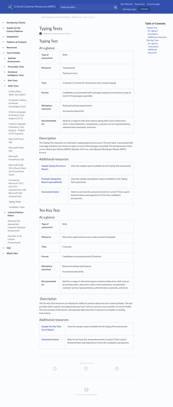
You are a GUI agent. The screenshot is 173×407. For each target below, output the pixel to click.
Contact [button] (144, 9)
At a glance (153, 31)
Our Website (127, 4)
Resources (11, 47)
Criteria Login (153, 4)
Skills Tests (13, 86)
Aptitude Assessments (14, 60)
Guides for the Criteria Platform (14, 30)
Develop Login (129, 9)
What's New (12, 253)
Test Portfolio (13, 53)
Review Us (140, 4)
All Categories (48, 17)
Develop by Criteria (15, 22)
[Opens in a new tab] (86, 389)
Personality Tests (16, 67)
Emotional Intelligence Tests (16, 74)
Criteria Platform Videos (15, 214)
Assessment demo (50, 192)
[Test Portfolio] (63, 17)
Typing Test (151, 27)
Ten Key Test (152, 40)
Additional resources (157, 37)
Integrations (12, 36)
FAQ (8, 248)
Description (153, 34)
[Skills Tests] (77, 17)
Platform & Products (16, 42)
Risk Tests (13, 80)
